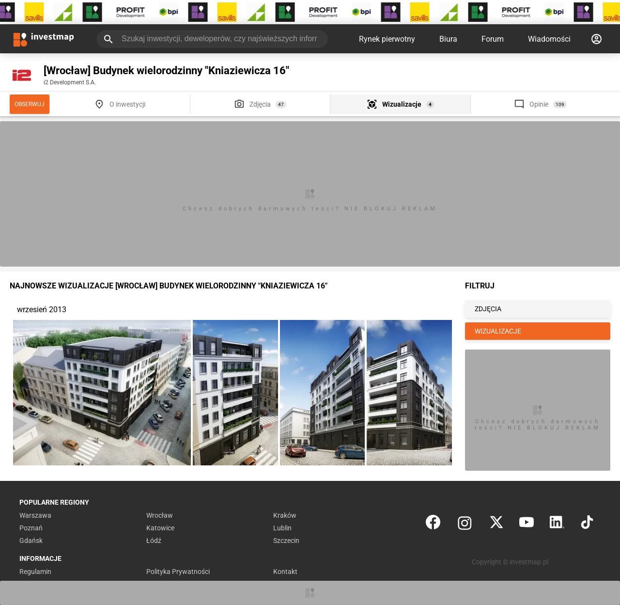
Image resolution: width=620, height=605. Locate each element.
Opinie (538, 104)
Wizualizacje (401, 104)
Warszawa (35, 515)
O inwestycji (127, 104)
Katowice (160, 528)
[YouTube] (526, 524)
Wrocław (159, 515)
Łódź (153, 540)
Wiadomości (549, 39)
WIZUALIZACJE (498, 331)
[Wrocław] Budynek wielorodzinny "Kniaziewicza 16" (166, 70)
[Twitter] (496, 524)
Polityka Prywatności (178, 571)
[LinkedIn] (557, 524)
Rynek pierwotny (387, 39)
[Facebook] (433, 524)
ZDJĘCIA (488, 309)
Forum (492, 39)
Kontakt (285, 571)
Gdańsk (31, 540)
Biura (448, 39)
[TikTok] (587, 524)
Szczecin (286, 540)
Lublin (282, 528)
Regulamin (35, 571)
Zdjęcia (260, 104)
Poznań (31, 528)
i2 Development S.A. (70, 82)
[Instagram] (464, 524)
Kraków (284, 515)
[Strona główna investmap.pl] (44, 38)
